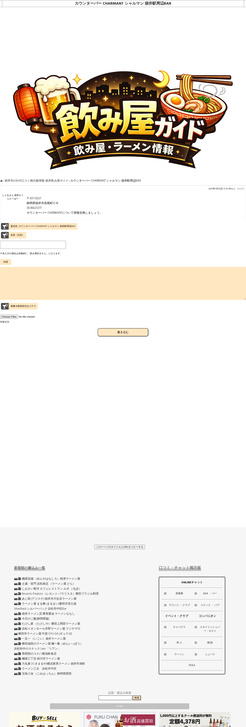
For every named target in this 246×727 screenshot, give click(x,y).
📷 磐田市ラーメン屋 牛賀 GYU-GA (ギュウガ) (43, 633)
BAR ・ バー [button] (205, 593)
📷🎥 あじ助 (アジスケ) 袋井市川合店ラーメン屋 (45, 598)
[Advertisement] (123, 36)
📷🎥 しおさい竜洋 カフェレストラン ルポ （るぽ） (47, 588)
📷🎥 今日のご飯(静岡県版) (31, 618)
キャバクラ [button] (174, 627)
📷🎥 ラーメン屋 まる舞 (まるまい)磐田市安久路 (45, 603)
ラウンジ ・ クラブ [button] (176, 605)
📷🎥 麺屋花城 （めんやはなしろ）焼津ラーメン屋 (47, 578)
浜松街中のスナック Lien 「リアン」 (37, 648)
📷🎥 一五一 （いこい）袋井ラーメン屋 (40, 638)
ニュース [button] (204, 654)
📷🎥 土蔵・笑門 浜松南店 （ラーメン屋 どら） (45, 583)
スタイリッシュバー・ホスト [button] (207, 629)
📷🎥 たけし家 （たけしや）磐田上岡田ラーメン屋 (47, 623)
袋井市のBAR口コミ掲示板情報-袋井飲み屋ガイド (36, 180)
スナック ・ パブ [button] (206, 605)
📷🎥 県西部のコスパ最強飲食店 (35, 653)
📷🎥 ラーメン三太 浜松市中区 (35, 668)
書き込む (123, 339)
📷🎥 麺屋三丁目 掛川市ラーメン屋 (37, 658)
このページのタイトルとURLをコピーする (120, 546)
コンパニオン (207, 616)
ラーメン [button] (173, 654)
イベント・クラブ (176, 616)
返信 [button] (233, 188)
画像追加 (4, 329)
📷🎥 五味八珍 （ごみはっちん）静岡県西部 (42, 673)
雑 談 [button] (203, 643)
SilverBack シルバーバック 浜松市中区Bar (40, 608)
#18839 (240, 189)
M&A (192, 665)
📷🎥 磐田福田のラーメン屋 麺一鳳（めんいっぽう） (48, 643)
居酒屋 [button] (173, 593)
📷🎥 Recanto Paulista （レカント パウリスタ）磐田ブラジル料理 (56, 593)
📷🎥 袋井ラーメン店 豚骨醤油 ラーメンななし (44, 613)
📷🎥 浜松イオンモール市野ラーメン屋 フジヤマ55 (47, 628)
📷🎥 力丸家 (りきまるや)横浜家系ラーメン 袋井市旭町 (49, 663)
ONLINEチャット (192, 582)
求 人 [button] (172, 643)
